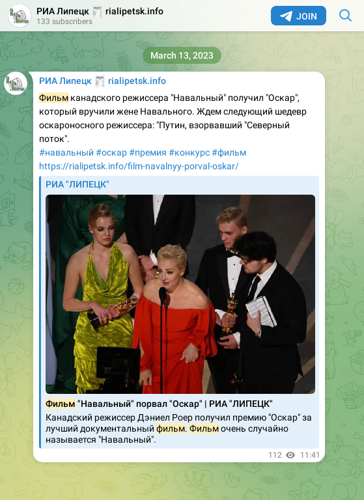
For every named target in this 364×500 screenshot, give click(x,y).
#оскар (111, 152)
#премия (148, 152)
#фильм (229, 152)
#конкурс (189, 152)
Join (298, 16)
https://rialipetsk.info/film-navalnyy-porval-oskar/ (139, 166)
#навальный (66, 152)
